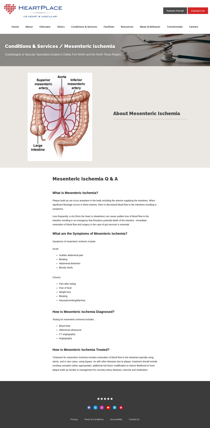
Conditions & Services (84, 26)
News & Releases (150, 26)
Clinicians (45, 26)
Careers (193, 26)
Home (15, 26)
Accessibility (116, 419)
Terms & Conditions (94, 419)
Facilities (109, 26)
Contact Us (134, 419)
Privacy (74, 419)
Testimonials (175, 26)
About (29, 26)
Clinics (61, 26)
